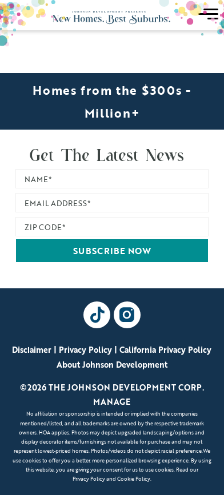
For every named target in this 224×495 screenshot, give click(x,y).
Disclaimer (31, 350)
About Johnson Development (112, 365)
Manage (111, 402)
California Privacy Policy (165, 350)
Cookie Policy (133, 478)
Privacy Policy (85, 350)
